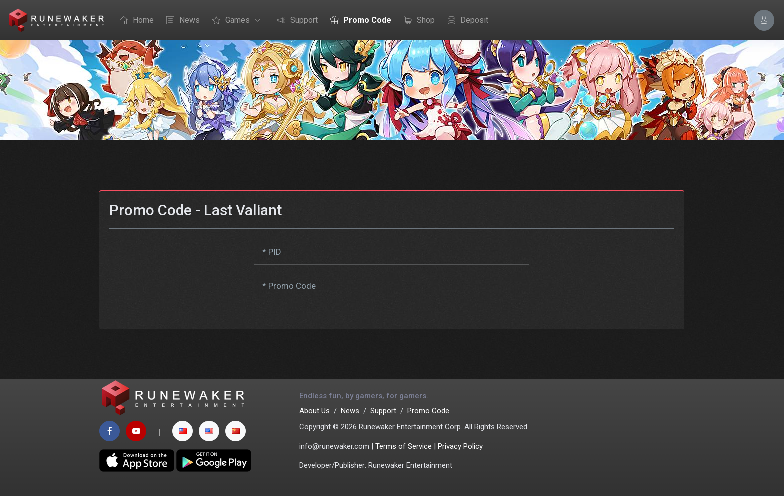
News (181, 20)
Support (295, 20)
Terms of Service (404, 446)
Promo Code (359, 20)
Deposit (465, 20)
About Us (315, 410)
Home (134, 20)
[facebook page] (110, 431)
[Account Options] (764, 20)
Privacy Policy (460, 446)
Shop (417, 20)
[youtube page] (136, 431)
